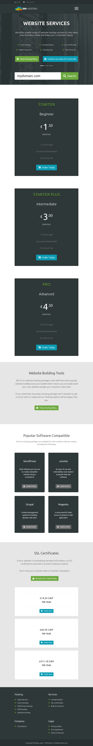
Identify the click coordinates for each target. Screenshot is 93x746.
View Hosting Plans (46, 408)
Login (18, 2)
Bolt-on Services (56, 706)
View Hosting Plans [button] (27, 59)
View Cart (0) (29, 2)
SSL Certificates (55, 703)
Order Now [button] (46, 611)
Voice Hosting (21, 703)
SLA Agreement (55, 730)
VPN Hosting (21, 709)
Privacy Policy (55, 726)
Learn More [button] (30, 486)
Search (69, 75)
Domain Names (55, 700)
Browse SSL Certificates (44, 578)
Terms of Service (56, 733)
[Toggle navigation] (76, 8)
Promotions (21, 726)
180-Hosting (48, 743)
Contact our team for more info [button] (60, 59)
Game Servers (21, 700)
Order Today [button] (46, 167)
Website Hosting (22, 713)
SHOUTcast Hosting (23, 706)
